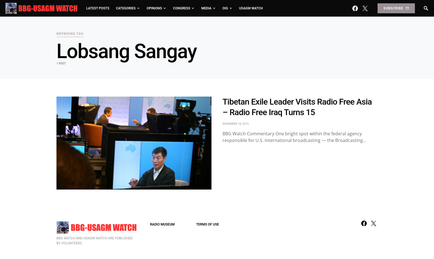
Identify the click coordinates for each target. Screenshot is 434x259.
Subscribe (396, 8)
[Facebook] (355, 8)
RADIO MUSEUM (162, 224)
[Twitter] (365, 8)
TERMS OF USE (207, 224)
